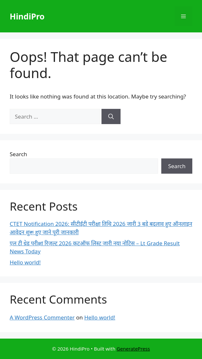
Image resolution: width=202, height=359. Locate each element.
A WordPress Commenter (42, 317)
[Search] (111, 116)
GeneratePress (133, 348)
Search (18, 154)
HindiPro (27, 16)
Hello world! (25, 262)
